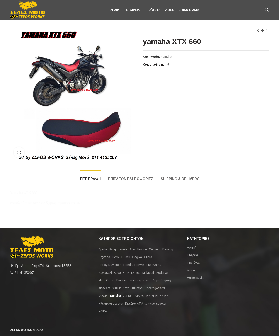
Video (191, 270)
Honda (128, 265)
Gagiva (137, 257)
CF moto (154, 249)
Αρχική (191, 247)
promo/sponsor (139, 280)
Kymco (135, 272)
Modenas (162, 272)
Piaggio (121, 280)
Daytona (104, 257)
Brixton (142, 249)
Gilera (148, 257)
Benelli (122, 249)
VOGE (103, 295)
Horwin (139, 265)
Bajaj (112, 249)
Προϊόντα (193, 262)
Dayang (167, 249)
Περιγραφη (90, 179)
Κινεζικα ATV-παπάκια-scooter (146, 303)
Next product (266, 30)
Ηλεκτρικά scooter (111, 303)
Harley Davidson (110, 265)
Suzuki (116, 288)
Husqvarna (153, 265)
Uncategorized (155, 288)
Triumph (137, 288)
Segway (166, 280)
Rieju (155, 280)
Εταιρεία (192, 255)
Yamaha (166, 56)
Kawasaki (105, 272)
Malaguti (148, 272)
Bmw (132, 249)
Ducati (125, 257)
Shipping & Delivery (180, 179)
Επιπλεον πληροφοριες (130, 179)
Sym (126, 288)
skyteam (104, 288)
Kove (117, 272)
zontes (128, 295)
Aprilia (103, 249)
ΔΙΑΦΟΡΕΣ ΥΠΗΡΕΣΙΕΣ (151, 295)
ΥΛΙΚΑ (103, 311)
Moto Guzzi (106, 280)
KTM (126, 272)
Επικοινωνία (195, 277)
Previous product (258, 30)
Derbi (115, 257)
